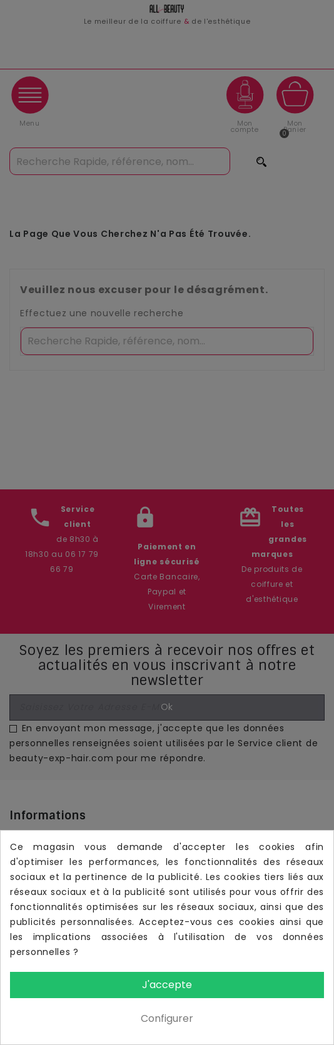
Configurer (167, 1018)
